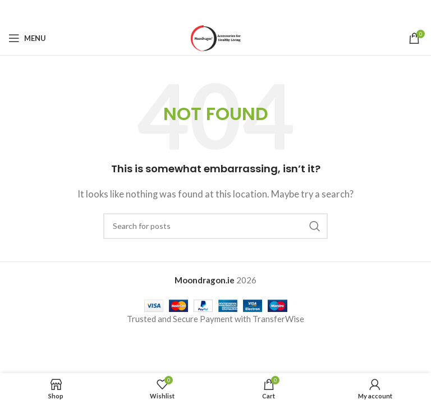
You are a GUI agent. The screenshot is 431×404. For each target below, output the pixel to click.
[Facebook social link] (187, 11)
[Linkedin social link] (229, 11)
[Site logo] (215, 37)
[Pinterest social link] (215, 11)
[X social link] (201, 11)
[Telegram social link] (243, 11)
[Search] (215, 226)
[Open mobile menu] (27, 38)
